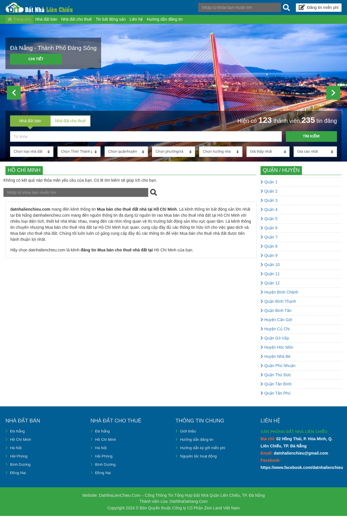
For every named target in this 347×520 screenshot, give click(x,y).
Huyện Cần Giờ (276, 323)
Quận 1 (269, 186)
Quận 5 (269, 222)
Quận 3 (269, 204)
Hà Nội (16, 451)
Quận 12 (270, 287)
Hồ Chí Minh (21, 443)
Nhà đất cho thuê (89, 21)
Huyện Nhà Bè (275, 360)
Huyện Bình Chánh (279, 296)
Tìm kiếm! (311, 140)
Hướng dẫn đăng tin (194, 21)
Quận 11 (270, 277)
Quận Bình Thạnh (278, 305)
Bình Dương (21, 468)
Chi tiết (36, 63)
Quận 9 (269, 259)
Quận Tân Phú (275, 397)
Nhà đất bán (54, 21)
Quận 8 (269, 250)
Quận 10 (270, 268)
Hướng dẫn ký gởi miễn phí (204, 451)
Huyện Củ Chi (275, 333)
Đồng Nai (18, 476)
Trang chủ (22, 21)
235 (308, 123)
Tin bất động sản (129, 21)
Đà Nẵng (18, 435)
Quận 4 (269, 213)
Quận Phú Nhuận (278, 369)
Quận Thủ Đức (276, 379)
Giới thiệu (189, 435)
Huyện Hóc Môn (277, 351)
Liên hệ (160, 21)
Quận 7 (269, 241)
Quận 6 (269, 232)
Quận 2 (269, 195)
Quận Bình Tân (276, 314)
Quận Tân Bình (276, 388)
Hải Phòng (19, 460)
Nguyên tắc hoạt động (200, 460)
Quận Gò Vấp (275, 342)
